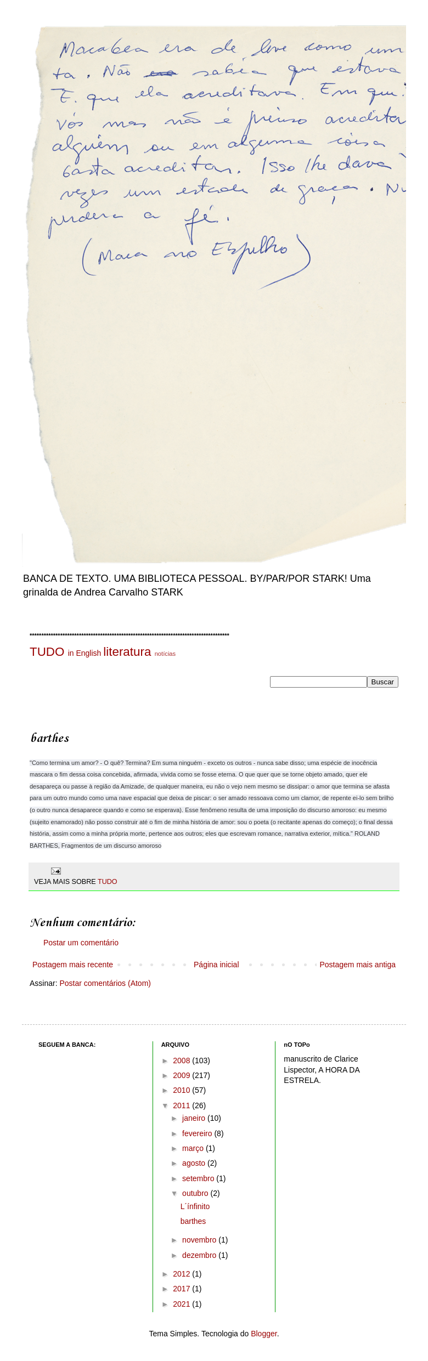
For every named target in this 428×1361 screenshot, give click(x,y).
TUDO (47, 652)
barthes (193, 1221)
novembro (200, 1239)
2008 (182, 1060)
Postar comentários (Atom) (105, 983)
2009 (182, 1075)
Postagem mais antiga (357, 964)
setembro (199, 1178)
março (194, 1148)
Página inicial (216, 964)
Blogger (264, 1333)
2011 (182, 1105)
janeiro (194, 1118)
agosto (194, 1163)
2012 (182, 1273)
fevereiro (198, 1133)
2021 (182, 1304)
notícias (165, 653)
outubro (196, 1193)
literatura (127, 652)
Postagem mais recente (72, 964)
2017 (182, 1288)
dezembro (200, 1255)
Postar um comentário (81, 942)
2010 (182, 1090)
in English (85, 653)
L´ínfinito (195, 1206)
